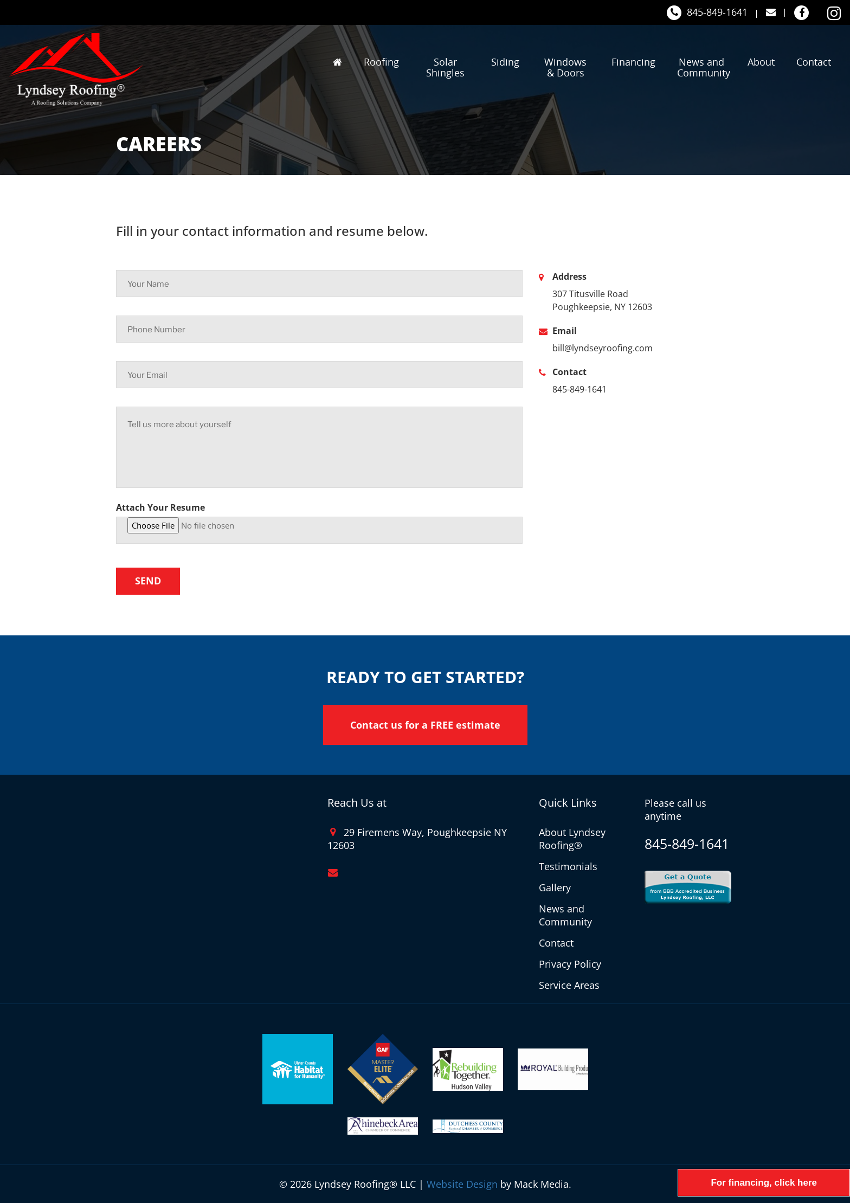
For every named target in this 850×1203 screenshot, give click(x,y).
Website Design (462, 1184)
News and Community (703, 67)
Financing (633, 61)
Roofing (381, 61)
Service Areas (569, 985)
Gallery (555, 887)
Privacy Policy (570, 963)
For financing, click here (764, 1183)
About (761, 61)
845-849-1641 (707, 12)
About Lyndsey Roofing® (572, 839)
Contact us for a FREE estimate (425, 724)
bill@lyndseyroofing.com (602, 348)
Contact (813, 61)
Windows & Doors (565, 67)
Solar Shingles (445, 67)
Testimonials (568, 866)
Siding (505, 61)
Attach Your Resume (160, 507)
